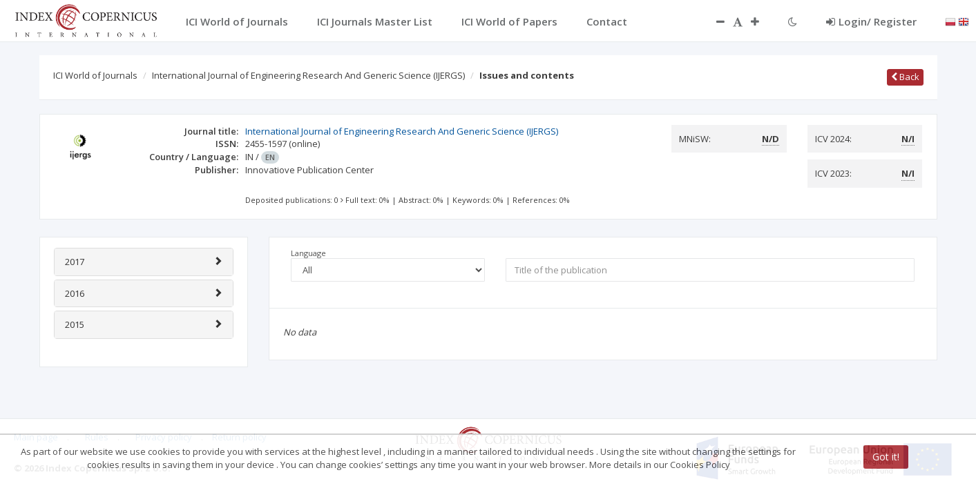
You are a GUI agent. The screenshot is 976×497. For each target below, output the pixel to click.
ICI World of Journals (95, 75)
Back (905, 76)
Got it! (885, 456)
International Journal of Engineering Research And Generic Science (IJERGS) (308, 75)
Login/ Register (871, 21)
